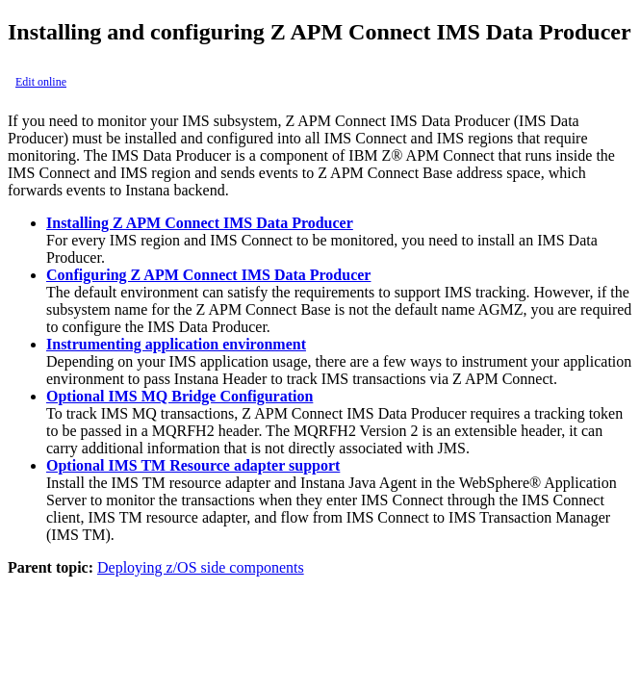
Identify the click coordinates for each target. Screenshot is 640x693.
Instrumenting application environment (176, 344)
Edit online (40, 82)
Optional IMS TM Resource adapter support (193, 465)
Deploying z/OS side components (200, 567)
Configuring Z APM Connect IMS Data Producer (208, 275)
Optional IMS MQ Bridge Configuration (179, 396)
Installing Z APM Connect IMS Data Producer (199, 223)
